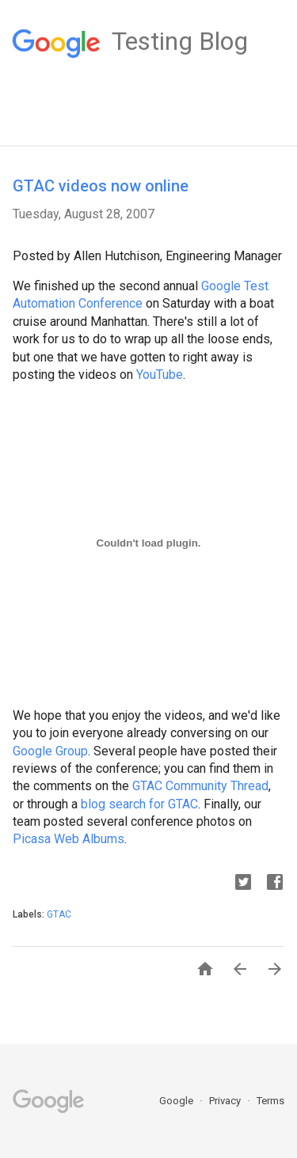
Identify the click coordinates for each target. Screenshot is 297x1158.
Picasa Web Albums (68, 838)
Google (177, 1101)
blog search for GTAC (139, 804)
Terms (270, 1101)
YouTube (159, 374)
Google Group (50, 751)
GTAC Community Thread (200, 785)
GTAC (59, 914)
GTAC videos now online (100, 185)
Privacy (226, 1101)
